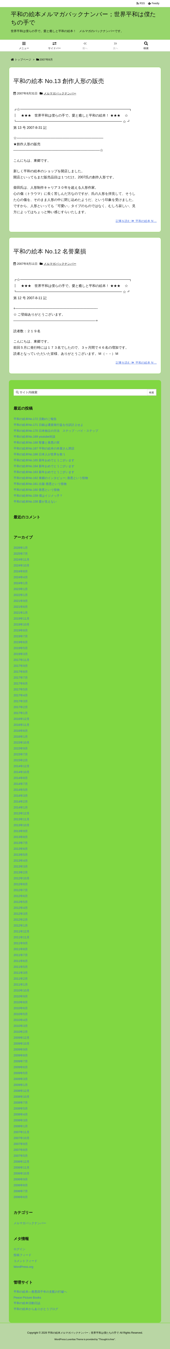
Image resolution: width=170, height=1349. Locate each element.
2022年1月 (21, 595)
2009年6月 (21, 1067)
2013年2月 (21, 872)
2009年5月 (21, 1073)
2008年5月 (21, 1108)
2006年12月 (21, 1161)
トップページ (23, 59)
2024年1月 (21, 583)
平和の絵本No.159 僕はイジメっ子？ (38, 495)
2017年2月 (21, 707)
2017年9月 (21, 665)
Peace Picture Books (27, 1297)
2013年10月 (21, 825)
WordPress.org (23, 1266)
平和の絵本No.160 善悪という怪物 (37, 489)
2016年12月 (21, 719)
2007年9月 (21, 1144)
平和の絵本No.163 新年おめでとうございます (44, 472)
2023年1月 (21, 589)
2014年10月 (21, 772)
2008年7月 (21, 1102)
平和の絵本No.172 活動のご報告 (35, 419)
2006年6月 (21, 1197)
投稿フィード (22, 1255)
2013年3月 (21, 866)
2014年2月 (21, 801)
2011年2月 (21, 978)
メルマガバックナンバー (60, 93)
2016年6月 (21, 730)
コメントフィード (25, 1261)
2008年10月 (21, 1096)
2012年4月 (21, 907)
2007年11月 (21, 1132)
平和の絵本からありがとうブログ (36, 1309)
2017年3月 (21, 701)
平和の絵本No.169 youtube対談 (34, 436)
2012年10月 (21, 878)
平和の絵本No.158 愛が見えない (35, 501)
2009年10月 (21, 1043)
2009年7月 (21, 1061)
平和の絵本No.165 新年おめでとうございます (44, 460)
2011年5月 (21, 966)
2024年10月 (21, 565)
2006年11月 (21, 1167)
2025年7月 (21, 553)
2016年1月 (21, 736)
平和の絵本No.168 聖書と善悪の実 (37, 442)
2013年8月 (21, 837)
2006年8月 (21, 1185)
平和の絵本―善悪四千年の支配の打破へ (40, 1291)
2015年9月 (21, 748)
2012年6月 (21, 896)
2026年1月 (21, 547)
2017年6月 (21, 683)
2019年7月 (21, 636)
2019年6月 (21, 642)
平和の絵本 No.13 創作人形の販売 (58, 81)
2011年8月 (21, 949)
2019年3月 (21, 654)
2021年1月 (21, 612)
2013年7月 (21, 843)
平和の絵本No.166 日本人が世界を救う (39, 454)
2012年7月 (21, 890)
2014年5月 (21, 789)
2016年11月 (21, 724)
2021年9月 (21, 601)
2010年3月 (21, 1026)
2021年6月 (21, 606)
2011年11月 (21, 937)
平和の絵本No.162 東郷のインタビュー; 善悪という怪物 (51, 478)
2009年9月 (21, 1049)
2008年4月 (21, 1114)
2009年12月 (21, 1037)
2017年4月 (21, 695)
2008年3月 (21, 1120)
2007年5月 (21, 1155)
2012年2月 (21, 919)
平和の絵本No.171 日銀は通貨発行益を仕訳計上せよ (48, 424)
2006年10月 (21, 1173)
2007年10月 (21, 1138)
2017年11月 (21, 660)
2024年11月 (21, 559)
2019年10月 (21, 624)
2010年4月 (21, 1020)
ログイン (19, 1249)
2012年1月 (21, 925)
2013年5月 (21, 854)
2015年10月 (21, 742)
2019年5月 (21, 648)
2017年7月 (21, 677)
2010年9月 (21, 996)
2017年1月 (21, 713)
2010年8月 (21, 1002)
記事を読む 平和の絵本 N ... (136, 221)
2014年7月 (21, 783)
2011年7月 (21, 955)
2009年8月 (21, 1055)
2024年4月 (21, 577)
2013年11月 (21, 819)
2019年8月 (21, 630)
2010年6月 (21, 1008)
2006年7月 (21, 1191)
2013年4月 (21, 860)
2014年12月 (21, 766)
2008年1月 (21, 1126)
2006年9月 (21, 1179)
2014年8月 (21, 778)
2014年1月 (21, 807)
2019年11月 (21, 618)
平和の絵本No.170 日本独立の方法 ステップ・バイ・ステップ (56, 430)
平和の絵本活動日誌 (27, 1303)
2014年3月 (21, 795)
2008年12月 (21, 1090)
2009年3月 (21, 1079)
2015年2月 (21, 760)
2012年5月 (21, 902)
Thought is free (106, 1339)
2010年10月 (21, 990)
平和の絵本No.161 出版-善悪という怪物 (40, 484)
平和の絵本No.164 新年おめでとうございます (44, 466)
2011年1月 (21, 984)
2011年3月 (21, 972)
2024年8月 (21, 571)
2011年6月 (21, 961)
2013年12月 (21, 813)
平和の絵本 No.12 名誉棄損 (49, 251)
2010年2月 (21, 1031)
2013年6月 (21, 848)
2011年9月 (21, 943)
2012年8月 (21, 884)
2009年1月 (21, 1085)
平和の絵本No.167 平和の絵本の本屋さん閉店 (44, 448)
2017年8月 (21, 671)
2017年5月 (21, 689)
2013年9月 (21, 831)
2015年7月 (21, 754)
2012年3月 (21, 913)
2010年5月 (21, 1014)
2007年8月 (21, 1149)
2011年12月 (21, 931)
